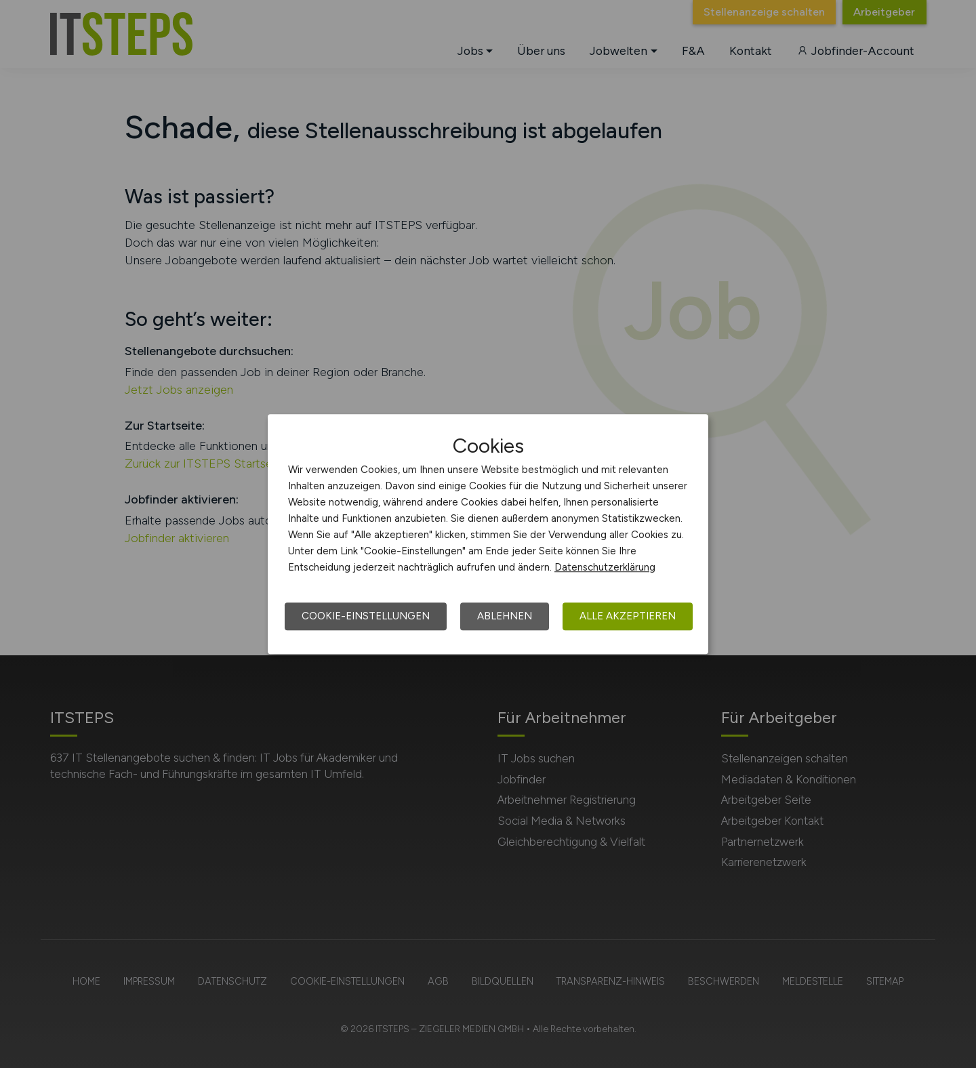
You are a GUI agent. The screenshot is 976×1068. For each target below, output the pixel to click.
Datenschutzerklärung (604, 567)
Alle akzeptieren (628, 616)
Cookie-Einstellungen (366, 616)
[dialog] (488, 534)
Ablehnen (504, 616)
